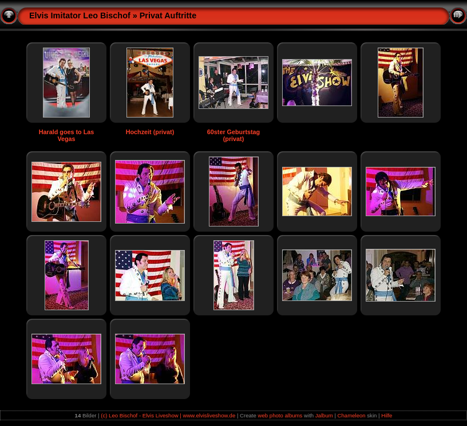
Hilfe (386, 415)
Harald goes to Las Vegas (66, 135)
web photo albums (280, 415)
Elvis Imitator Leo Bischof (79, 15)
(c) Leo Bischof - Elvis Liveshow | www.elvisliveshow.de (168, 415)
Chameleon (352, 415)
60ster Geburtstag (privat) (233, 135)
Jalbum (324, 415)
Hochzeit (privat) (150, 131)
